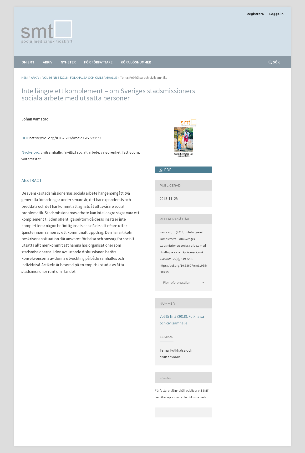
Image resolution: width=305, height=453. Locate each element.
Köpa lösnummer (136, 62)
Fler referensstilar (176, 282)
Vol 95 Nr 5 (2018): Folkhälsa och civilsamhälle (79, 77)
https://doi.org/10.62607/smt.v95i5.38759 (65, 138)
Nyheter (68, 62)
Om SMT (28, 62)
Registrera (255, 14)
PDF (167, 169)
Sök (274, 62)
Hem (24, 77)
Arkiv (47, 62)
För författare (98, 62)
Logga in (276, 14)
